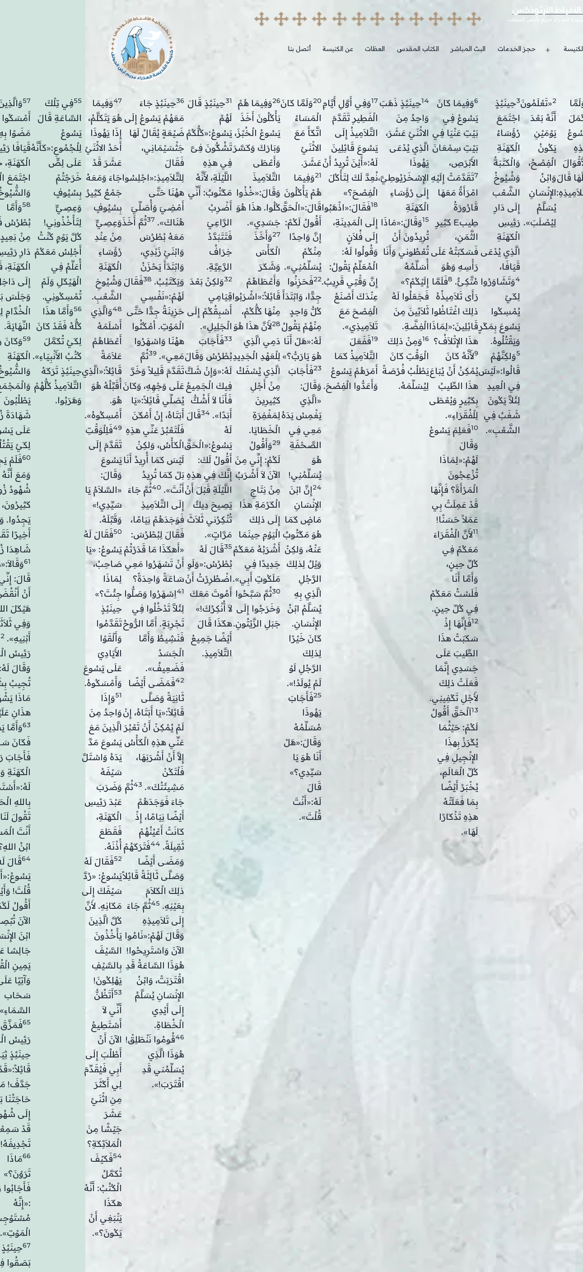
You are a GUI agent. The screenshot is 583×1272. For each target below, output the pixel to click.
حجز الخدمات (431, 49)
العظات (289, 49)
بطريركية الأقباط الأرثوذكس (479, 11)
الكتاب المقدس (333, 49)
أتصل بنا (214, 49)
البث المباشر (382, 49)
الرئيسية (543, 49)
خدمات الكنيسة (499, 49)
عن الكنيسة (252, 49)
